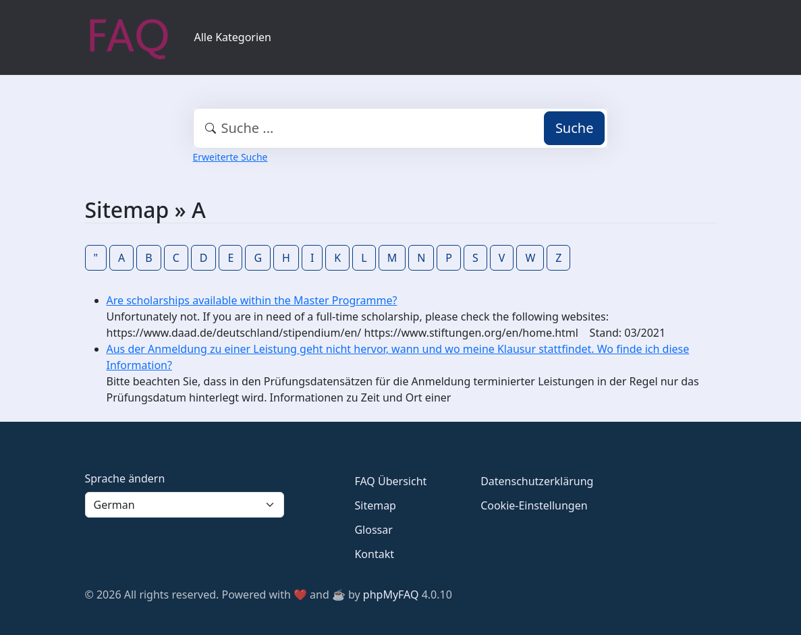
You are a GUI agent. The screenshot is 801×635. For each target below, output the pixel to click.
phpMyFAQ (391, 594)
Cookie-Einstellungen (533, 505)
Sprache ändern (125, 478)
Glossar (373, 529)
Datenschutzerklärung (536, 481)
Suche (574, 128)
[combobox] (401, 128)
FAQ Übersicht (390, 481)
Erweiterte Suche (230, 156)
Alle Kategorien (233, 37)
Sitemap (375, 505)
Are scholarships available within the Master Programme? (252, 300)
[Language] (185, 505)
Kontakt (374, 554)
